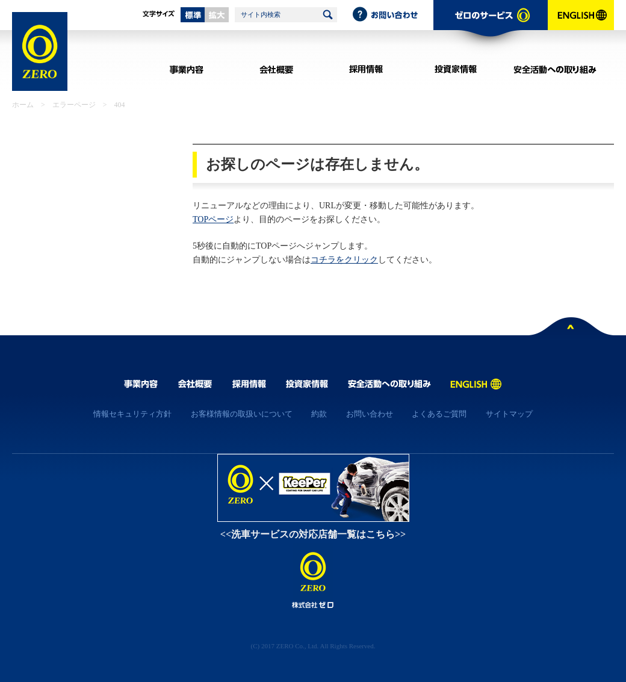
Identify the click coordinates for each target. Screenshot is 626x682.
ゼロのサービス (490, 27)
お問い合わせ (392, 15)
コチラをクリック (344, 259)
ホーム (23, 105)
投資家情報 (455, 69)
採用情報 (366, 69)
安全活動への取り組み (555, 69)
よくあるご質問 (439, 413)
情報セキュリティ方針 (132, 413)
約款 (319, 413)
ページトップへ (571, 328)
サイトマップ (509, 413)
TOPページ (213, 219)
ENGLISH (581, 27)
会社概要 (276, 69)
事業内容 (186, 69)
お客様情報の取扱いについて (242, 413)
